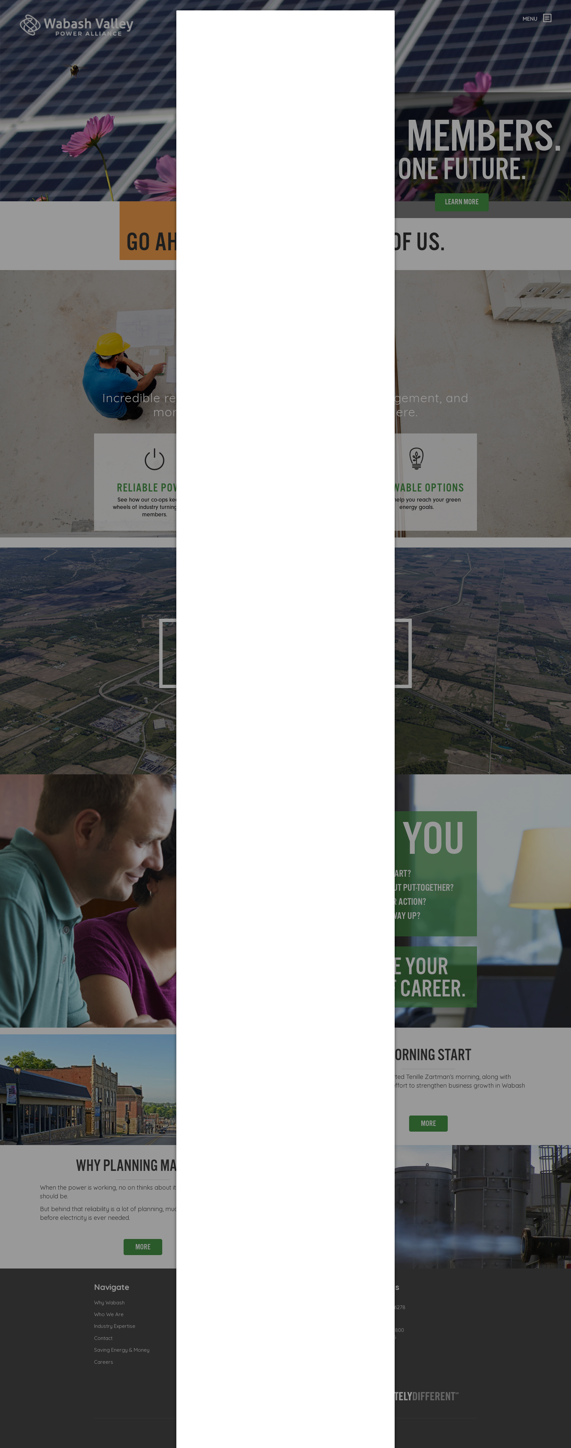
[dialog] (285, 35)
